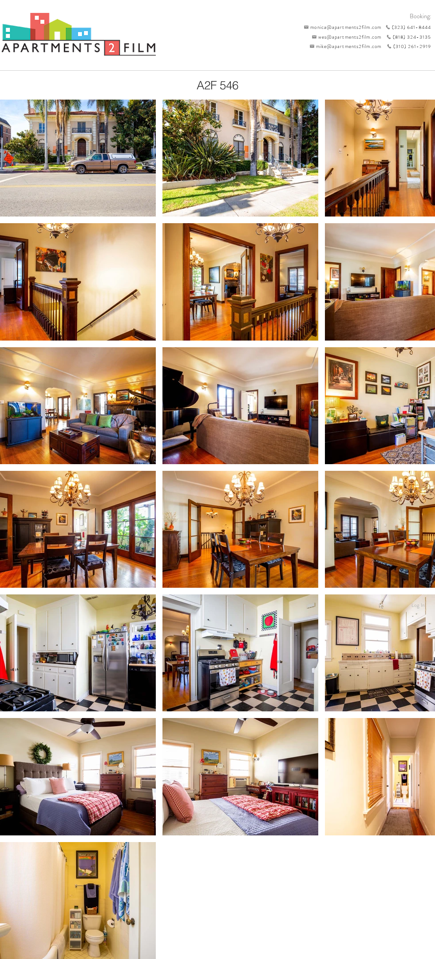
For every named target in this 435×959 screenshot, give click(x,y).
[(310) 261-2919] (406, 46)
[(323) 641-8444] (406, 27)
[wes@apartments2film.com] (344, 36)
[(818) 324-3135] (406, 36)
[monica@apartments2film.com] (340, 27)
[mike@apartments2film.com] (343, 46)
